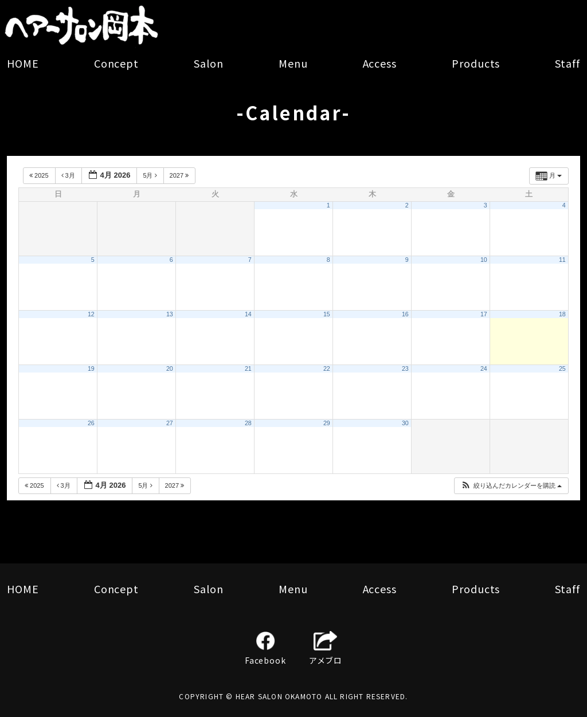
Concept (116, 63)
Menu (293, 63)
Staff (567, 63)
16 (405, 314)
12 (91, 314)
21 (248, 368)
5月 (150, 175)
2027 (180, 175)
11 (562, 259)
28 (248, 423)
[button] (511, 485)
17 (483, 314)
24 (483, 368)
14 (248, 314)
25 (562, 368)
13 (169, 314)
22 (326, 368)
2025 (39, 175)
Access (380, 63)
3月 (69, 175)
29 (326, 423)
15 (326, 314)
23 (405, 368)
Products (476, 63)
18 (562, 314)
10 (483, 259)
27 (169, 423)
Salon (209, 63)
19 (91, 368)
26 (91, 423)
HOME (23, 63)
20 (169, 368)
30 (405, 423)
